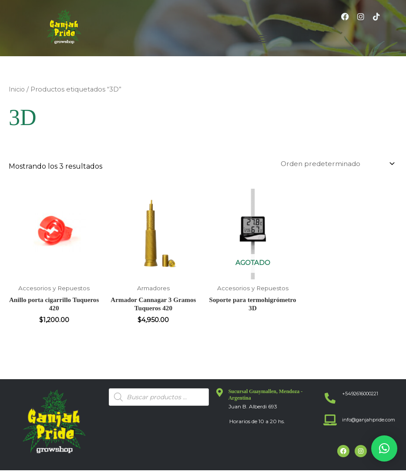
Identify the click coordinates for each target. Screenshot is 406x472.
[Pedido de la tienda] (334, 163)
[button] (262, 39)
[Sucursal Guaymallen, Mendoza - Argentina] (219, 395)
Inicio (17, 89)
